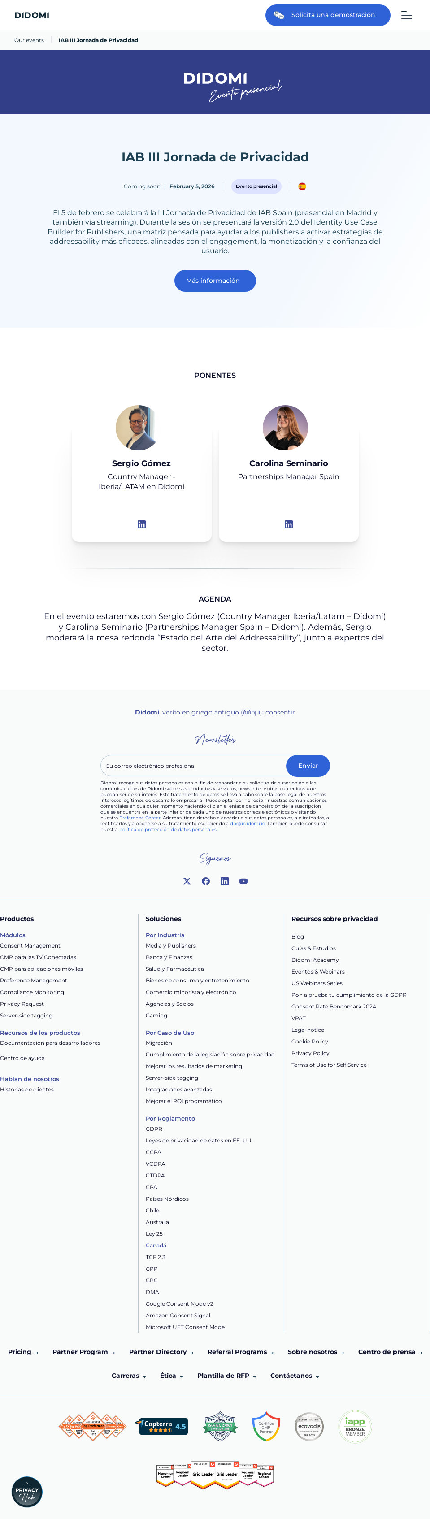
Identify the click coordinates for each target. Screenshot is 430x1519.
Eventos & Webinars (318, 971)
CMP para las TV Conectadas (38, 957)
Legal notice (307, 1029)
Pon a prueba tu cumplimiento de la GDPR (349, 994)
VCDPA (155, 1163)
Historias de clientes (27, 1089)
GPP (152, 1268)
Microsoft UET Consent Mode (185, 1327)
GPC (152, 1280)
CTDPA (155, 1175)
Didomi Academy (315, 959)
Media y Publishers (171, 945)
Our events (29, 40)
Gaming (156, 1015)
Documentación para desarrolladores (50, 1042)
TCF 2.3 (155, 1257)
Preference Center (140, 818)
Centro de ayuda (22, 1058)
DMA (152, 1292)
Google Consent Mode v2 (179, 1303)
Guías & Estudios (313, 948)
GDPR (154, 1128)
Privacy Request (22, 1003)
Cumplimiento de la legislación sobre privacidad (210, 1054)
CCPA (153, 1152)
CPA (151, 1187)
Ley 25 (154, 1233)
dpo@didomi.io (247, 824)
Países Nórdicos (167, 1198)
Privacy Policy (310, 1053)
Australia (157, 1222)
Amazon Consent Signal (178, 1315)
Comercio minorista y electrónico (191, 992)
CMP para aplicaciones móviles (41, 968)
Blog (297, 936)
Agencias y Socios (170, 1003)
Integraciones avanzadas (179, 1089)
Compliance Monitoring (32, 992)
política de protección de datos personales (168, 829)
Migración (159, 1042)
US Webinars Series (317, 983)
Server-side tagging (26, 1015)
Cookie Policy (309, 1041)
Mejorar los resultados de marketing (194, 1066)
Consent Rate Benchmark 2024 (333, 1006)
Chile (152, 1210)
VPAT (298, 1018)
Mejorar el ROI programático (184, 1101)
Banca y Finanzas (169, 957)
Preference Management (33, 980)
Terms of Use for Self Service (329, 1064)
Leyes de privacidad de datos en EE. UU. (199, 1140)
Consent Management (30, 945)
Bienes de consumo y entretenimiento (197, 980)
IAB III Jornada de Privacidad (98, 40)
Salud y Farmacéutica (175, 968)
